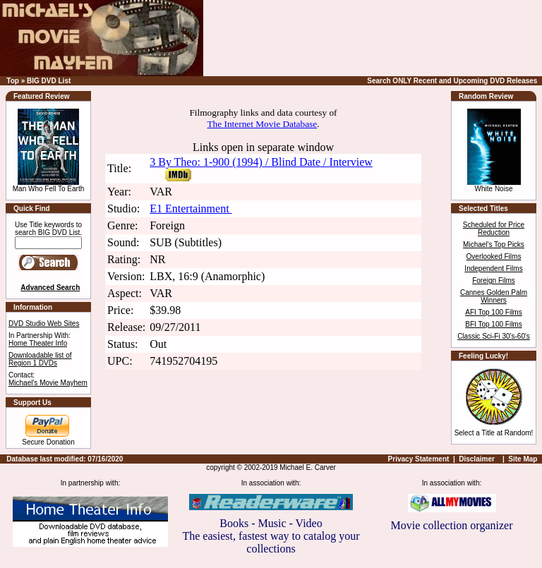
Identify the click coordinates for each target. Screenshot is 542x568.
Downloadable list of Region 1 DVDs (40, 359)
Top (12, 81)
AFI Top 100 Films (493, 312)
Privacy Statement (419, 459)
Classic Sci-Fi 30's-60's (493, 336)
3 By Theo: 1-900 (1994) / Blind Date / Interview (261, 162)
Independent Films (493, 268)
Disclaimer (477, 459)
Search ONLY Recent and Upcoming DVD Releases (452, 81)
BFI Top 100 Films (493, 324)
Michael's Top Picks (493, 244)
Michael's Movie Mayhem (48, 383)
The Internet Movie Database (262, 124)
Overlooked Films (494, 256)
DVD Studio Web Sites (43, 323)
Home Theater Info (37, 343)
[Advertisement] (375, 38)
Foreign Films (493, 280)
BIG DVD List (49, 81)
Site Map (522, 459)
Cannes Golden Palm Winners (493, 296)
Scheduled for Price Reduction (493, 228)
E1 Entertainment (190, 208)
